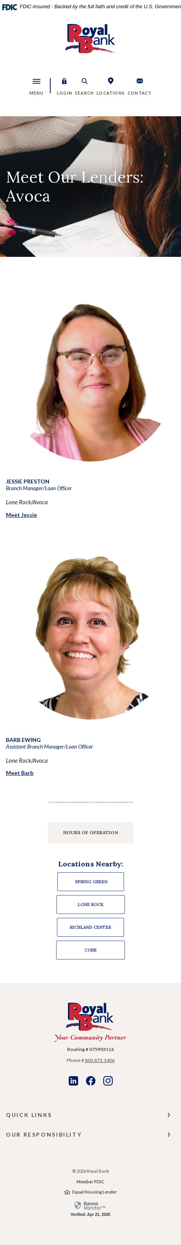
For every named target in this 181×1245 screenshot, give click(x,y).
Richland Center (90, 927)
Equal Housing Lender (94, 1191)
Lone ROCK (90, 904)
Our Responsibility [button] (44, 1134)
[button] (64, 85)
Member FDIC (90, 1181)
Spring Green (90, 881)
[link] (90, 1208)
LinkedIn (73, 1081)
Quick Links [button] (29, 1114)
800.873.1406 (100, 1060)
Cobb (90, 950)
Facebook (90, 1081)
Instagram (108, 1081)
